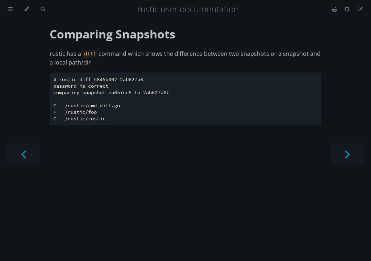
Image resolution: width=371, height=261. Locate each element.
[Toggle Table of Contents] (10, 9)
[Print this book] (335, 9)
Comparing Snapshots (112, 34)
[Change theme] (26, 9)
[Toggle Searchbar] (43, 9)
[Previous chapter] (23, 153)
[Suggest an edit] (360, 9)
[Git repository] (348, 9)
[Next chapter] (347, 153)
